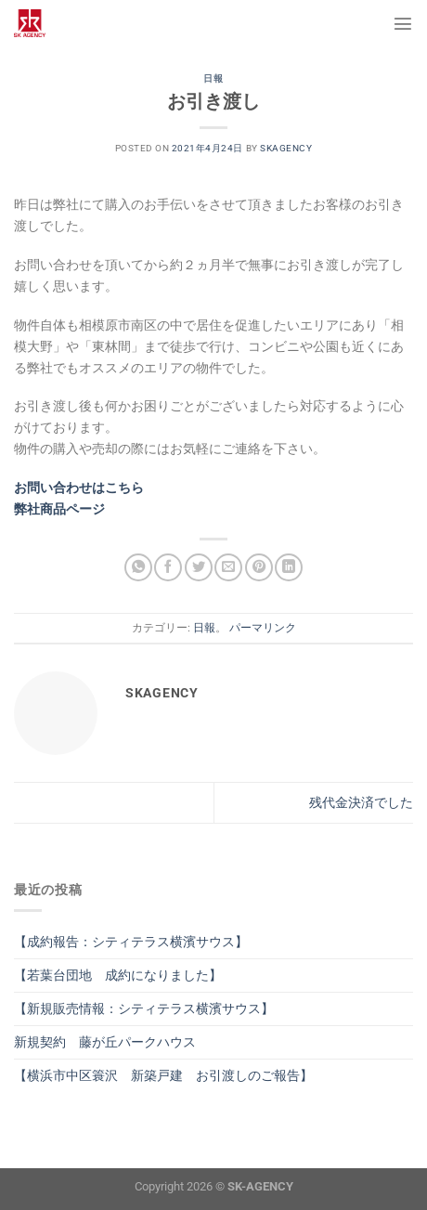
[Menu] (403, 23)
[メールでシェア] (228, 567)
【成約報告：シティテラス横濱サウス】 (131, 942)
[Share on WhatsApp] (138, 567)
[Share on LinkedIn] (289, 567)
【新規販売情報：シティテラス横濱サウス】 (144, 1009)
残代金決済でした (361, 803)
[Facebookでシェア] (168, 567)
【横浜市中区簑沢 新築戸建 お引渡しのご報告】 (163, 1076)
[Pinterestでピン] (259, 567)
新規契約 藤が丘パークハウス (105, 1042)
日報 (213, 78)
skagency (286, 148)
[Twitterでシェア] (199, 567)
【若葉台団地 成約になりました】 (118, 975)
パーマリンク (262, 627)
